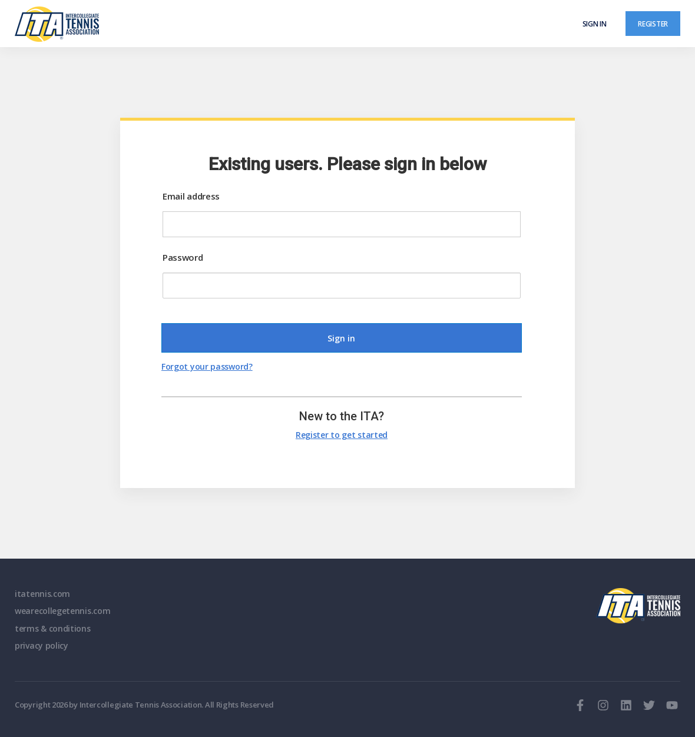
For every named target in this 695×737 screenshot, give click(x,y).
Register (653, 23)
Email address (191, 196)
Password (183, 257)
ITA (638, 605)
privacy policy (41, 645)
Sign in (595, 23)
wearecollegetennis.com (62, 610)
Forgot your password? (207, 366)
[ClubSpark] (181, 24)
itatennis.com (42, 593)
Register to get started (342, 434)
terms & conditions (53, 628)
